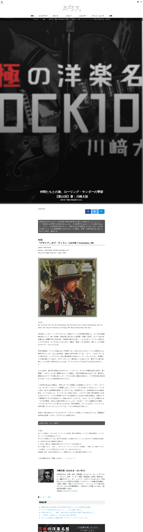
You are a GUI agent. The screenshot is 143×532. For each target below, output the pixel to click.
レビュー (69, 16)
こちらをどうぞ (69, 458)
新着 (32, 16)
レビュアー (82, 16)
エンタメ (43, 497)
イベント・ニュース (98, 16)
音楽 (49, 497)
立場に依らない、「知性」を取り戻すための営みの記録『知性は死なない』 (68, 512)
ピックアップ (43, 16)
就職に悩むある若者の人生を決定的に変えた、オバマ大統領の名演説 (66, 507)
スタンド (55, 16)
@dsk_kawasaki (72, 491)
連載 (110, 16)
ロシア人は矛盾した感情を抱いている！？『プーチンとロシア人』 (65, 518)
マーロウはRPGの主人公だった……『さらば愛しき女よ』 (62, 510)
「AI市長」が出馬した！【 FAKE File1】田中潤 (59, 515)
